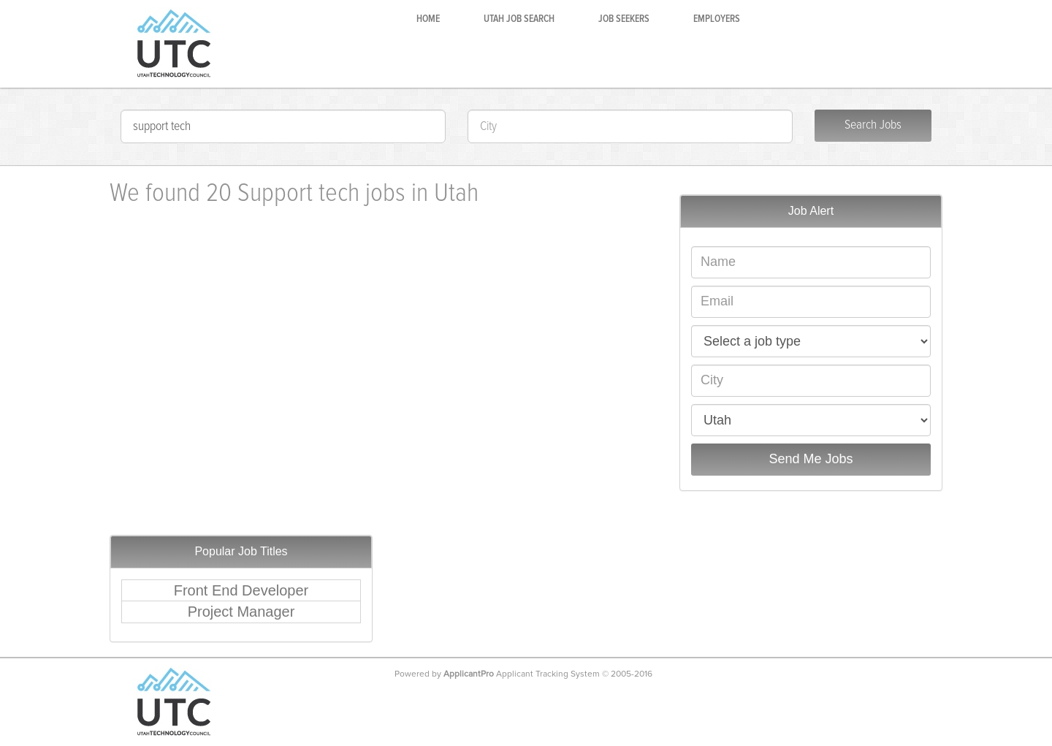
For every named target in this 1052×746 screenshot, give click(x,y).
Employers (716, 19)
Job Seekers (623, 19)
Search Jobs (873, 125)
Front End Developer (241, 590)
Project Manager (241, 612)
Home (428, 19)
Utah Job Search (519, 19)
